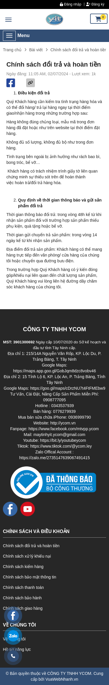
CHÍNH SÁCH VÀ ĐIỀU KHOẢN (36, 531)
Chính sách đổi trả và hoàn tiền (78, 49)
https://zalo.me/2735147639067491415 (54, 457)
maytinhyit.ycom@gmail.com (59, 434)
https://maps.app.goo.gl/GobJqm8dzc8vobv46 (54, 371)
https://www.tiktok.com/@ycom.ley (61, 446)
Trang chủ (12, 49)
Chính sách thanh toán (23, 587)
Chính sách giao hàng (22, 608)
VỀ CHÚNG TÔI (19, 624)
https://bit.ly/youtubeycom (63, 440)
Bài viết (36, 49)
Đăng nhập (70, 4)
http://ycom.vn (63, 423)
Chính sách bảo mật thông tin (29, 577)
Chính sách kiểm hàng (23, 566)
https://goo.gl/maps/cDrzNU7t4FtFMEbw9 (67, 388)
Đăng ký (95, 4)
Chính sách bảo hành (22, 598)
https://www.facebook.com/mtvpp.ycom (63, 428)
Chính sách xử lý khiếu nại (27, 556)
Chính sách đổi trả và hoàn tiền (31, 545)
